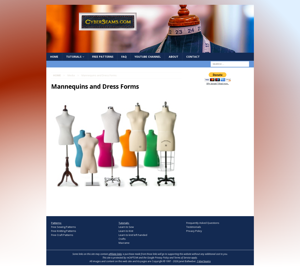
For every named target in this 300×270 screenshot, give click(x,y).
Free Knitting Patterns (63, 231)
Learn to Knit (126, 231)
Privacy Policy (194, 231)
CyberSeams (204, 261)
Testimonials (193, 227)
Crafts (122, 238)
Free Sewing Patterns (63, 227)
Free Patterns (102, 56)
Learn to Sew (126, 227)
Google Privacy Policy (158, 257)
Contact (193, 56)
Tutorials (73, 56)
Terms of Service (182, 257)
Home (54, 56)
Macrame (124, 243)
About (173, 56)
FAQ (124, 56)
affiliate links (115, 254)
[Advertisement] (215, 147)
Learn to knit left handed (133, 235)
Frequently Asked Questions (202, 223)
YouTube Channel (148, 56)
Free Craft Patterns (62, 235)
